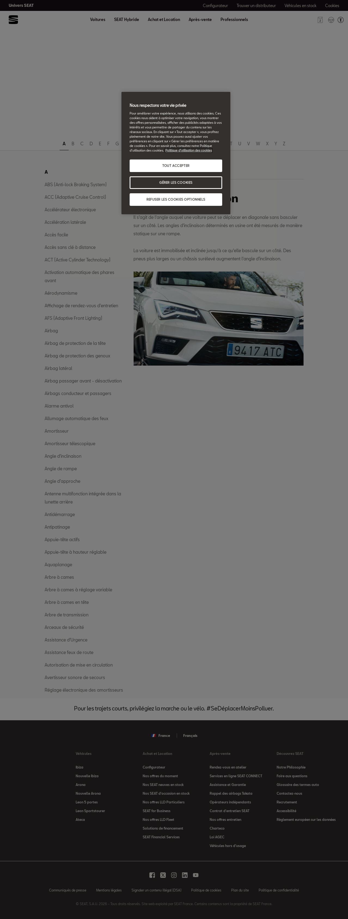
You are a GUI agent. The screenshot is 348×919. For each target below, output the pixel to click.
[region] (175, 153)
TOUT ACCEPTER (175, 165)
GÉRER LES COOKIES (176, 182)
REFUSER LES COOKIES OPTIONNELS (175, 199)
